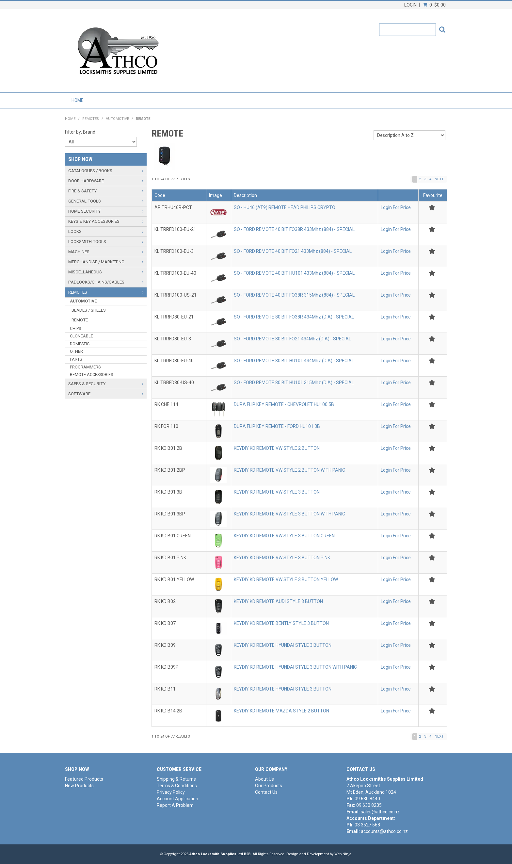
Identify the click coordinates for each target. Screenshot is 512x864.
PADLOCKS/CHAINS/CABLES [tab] (96, 282)
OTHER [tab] (76, 351)
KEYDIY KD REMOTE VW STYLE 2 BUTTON (277, 448)
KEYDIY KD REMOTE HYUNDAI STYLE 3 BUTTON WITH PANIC (295, 667)
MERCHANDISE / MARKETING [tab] (96, 261)
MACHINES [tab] (78, 251)
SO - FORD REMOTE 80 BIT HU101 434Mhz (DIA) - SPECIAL (294, 360)
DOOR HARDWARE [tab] (86, 180)
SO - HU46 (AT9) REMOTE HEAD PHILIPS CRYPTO (284, 207)
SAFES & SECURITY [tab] (86, 383)
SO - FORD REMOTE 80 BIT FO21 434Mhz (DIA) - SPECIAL (292, 338)
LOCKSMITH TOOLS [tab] (87, 241)
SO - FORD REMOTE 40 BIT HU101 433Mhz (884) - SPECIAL (294, 273)
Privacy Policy (171, 792)
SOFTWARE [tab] (79, 393)
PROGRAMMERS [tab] (85, 367)
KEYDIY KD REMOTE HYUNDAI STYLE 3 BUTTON (282, 645)
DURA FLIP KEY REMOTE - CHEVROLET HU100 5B (284, 404)
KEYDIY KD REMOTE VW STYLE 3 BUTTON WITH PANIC (289, 513)
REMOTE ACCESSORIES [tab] (91, 374)
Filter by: (73, 132)
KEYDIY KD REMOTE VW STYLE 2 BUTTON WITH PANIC (289, 470)
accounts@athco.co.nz (384, 831)
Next (439, 179)
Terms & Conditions (177, 785)
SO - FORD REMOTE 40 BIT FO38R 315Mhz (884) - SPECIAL (294, 295)
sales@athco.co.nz (380, 811)
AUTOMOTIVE (117, 119)
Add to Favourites (431, 207)
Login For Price (396, 207)
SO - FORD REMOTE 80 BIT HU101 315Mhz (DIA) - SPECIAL (294, 382)
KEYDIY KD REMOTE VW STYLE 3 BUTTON (277, 492)
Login (410, 5)
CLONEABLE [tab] (81, 336)
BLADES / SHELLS (89, 310)
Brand (89, 132)
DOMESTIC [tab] (79, 343)
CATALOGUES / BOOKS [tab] (90, 170)
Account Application (177, 798)
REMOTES (90, 119)
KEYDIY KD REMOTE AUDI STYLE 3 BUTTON (278, 601)
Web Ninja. (343, 854)
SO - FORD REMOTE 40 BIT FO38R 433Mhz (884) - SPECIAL (294, 229)
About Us (264, 779)
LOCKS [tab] (75, 231)
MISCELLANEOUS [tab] (85, 271)
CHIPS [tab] (75, 328)
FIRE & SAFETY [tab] (82, 190)
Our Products (268, 785)
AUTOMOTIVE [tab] (83, 301)
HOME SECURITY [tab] (84, 211)
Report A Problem (175, 805)
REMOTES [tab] (77, 292)
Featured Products (84, 779)
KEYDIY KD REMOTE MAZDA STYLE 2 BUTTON (281, 710)
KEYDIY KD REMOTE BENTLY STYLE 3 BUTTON (281, 623)
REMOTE (80, 320)
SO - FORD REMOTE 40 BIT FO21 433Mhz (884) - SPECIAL (293, 251)
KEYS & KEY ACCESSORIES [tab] (94, 221)
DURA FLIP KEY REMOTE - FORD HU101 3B (277, 426)
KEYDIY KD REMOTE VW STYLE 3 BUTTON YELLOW (286, 579)
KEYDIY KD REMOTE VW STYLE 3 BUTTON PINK (282, 557)
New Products (79, 785)
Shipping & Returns (176, 779)
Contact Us (266, 792)
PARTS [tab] (76, 359)
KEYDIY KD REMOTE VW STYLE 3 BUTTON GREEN (284, 535)
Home (77, 100)
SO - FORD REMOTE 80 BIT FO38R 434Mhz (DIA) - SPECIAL (294, 316)
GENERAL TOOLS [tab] (84, 201)
